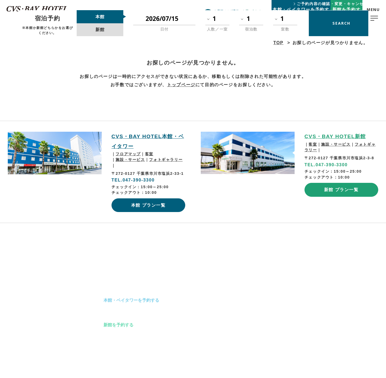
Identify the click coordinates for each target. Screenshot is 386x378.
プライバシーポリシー (288, 287)
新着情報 (230, 300)
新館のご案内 (116, 312)
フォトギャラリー (166, 159)
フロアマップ (128, 154)
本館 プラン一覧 (148, 205)
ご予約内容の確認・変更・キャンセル (332, 4)
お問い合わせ (235, 312)
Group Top (278, 325)
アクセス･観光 (191, 312)
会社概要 (276, 313)
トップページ (181, 84)
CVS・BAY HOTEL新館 (335, 136)
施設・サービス (130, 159)
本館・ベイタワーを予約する (131, 300)
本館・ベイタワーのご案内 (129, 288)
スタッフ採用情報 (284, 300)
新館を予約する (118, 324)
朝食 (181, 300)
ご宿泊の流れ (189, 288)
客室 (149, 154)
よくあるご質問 (237, 288)
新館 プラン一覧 (341, 189)
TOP (81, 288)
